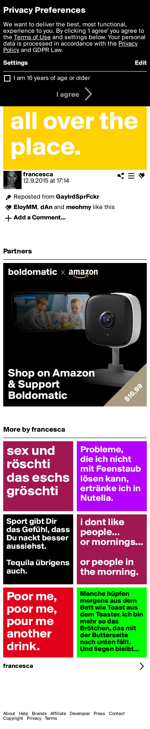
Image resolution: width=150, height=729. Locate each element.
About (9, 713)
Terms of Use (32, 37)
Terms (51, 718)
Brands (39, 713)
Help (23, 713)
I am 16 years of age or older (52, 78)
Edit (141, 63)
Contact (117, 713)
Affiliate (58, 713)
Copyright (13, 718)
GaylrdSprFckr (77, 197)
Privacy (34, 718)
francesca (38, 174)
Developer (80, 713)
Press (99, 713)
